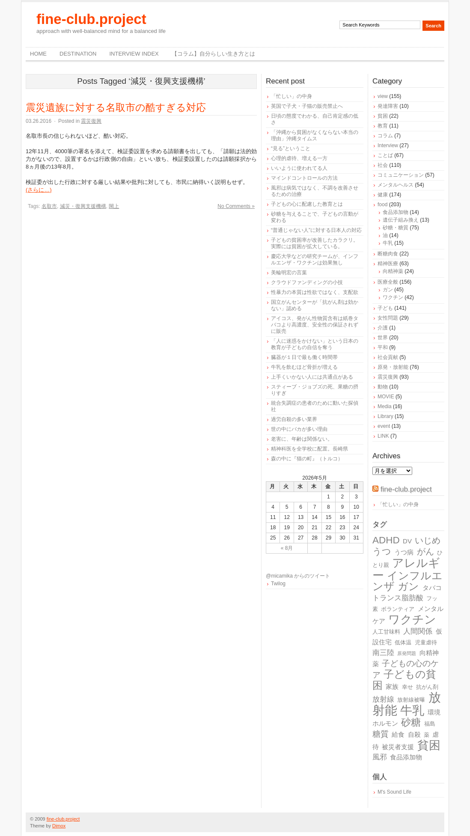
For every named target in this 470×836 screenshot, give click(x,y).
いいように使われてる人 (299, 168)
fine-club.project (91, 19)
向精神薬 (393, 271)
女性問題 (388, 318)
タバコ (432, 587)
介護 (383, 328)
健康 (383, 195)
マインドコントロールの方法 (304, 178)
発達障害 (388, 106)
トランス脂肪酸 (397, 598)
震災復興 (91, 121)
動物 (383, 387)
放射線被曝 (411, 700)
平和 (383, 347)
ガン (388, 290)
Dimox (58, 825)
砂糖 (411, 722)
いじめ (427, 540)
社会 (383, 165)
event (384, 426)
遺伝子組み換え (401, 220)
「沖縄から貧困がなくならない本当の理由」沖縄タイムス (314, 135)
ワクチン (393, 297)
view (383, 96)
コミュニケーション (401, 175)
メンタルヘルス (395, 185)
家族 (392, 686)
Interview (388, 145)
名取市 (49, 206)
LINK (383, 436)
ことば (385, 155)
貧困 (383, 116)
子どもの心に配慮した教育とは (307, 204)
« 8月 (287, 548)
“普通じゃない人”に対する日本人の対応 (316, 230)
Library (385, 416)
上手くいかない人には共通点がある (312, 377)
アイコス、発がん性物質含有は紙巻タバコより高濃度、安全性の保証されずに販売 (314, 324)
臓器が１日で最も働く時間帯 (304, 357)
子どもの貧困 (404, 679)
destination (77, 53)
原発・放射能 (393, 367)
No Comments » (236, 206)
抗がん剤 (427, 687)
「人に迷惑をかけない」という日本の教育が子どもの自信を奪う (314, 344)
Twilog (278, 584)
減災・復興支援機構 (83, 206)
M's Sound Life (394, 792)
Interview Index (133, 53)
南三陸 (383, 653)
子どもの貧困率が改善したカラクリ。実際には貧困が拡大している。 (314, 243)
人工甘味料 (386, 631)
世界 (383, 338)
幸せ (407, 687)
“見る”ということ (290, 148)
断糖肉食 (388, 254)
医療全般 (388, 282)
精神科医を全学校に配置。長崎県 (309, 449)
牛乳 (388, 243)
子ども (385, 308)
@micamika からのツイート (298, 576)
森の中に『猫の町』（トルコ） (307, 459)
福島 (429, 723)
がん (425, 551)
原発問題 (406, 653)
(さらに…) (39, 190)
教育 (383, 126)
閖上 (114, 206)
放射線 (383, 699)
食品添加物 (395, 212)
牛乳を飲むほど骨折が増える (304, 367)
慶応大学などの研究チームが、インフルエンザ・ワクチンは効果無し (314, 259)
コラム (385, 136)
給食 (398, 734)
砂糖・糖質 (395, 228)
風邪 (379, 757)
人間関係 (417, 631)
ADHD (386, 540)
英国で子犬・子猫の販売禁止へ (307, 106)
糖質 (380, 733)
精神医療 (388, 264)
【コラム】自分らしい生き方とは (213, 53)
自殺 (414, 734)
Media (385, 406)
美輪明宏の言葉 (289, 273)
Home (38, 53)
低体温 (403, 642)
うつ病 (403, 552)
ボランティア (397, 609)
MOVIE (386, 397)
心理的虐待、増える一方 (299, 158)
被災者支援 (398, 746)
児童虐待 (426, 642)
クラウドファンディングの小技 (307, 282)
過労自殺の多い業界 (294, 419)
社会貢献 (388, 357)
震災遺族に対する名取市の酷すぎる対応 (116, 107)
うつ (381, 551)
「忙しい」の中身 (291, 96)
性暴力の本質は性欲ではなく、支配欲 (314, 292)
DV (407, 541)
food (382, 205)
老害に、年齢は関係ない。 (302, 439)
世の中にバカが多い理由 (299, 429)
